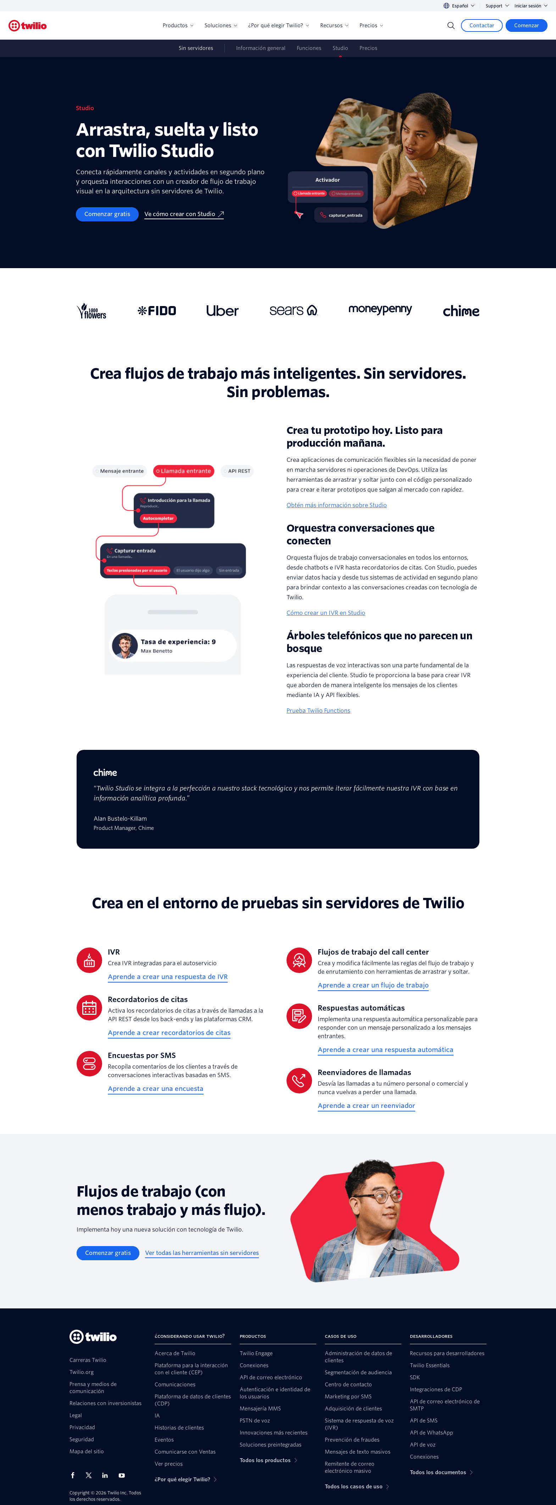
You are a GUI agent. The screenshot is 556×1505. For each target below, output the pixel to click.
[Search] (451, 25)
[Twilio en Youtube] (123, 1475)
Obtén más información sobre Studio (337, 505)
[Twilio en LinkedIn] (107, 1475)
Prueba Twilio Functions (318, 710)
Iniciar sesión (531, 6)
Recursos (334, 25)
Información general (260, 48)
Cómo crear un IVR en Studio (326, 613)
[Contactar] (482, 25)
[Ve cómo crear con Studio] (184, 214)
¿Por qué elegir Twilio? (278, 25)
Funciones (309, 48)
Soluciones (221, 25)
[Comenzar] (526, 25)
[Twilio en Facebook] (75, 1475)
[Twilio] (28, 26)
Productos (178, 25)
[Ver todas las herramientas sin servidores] (202, 1253)
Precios (371, 25)
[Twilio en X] (91, 1475)
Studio (340, 48)
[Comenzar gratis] (107, 214)
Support (497, 6)
